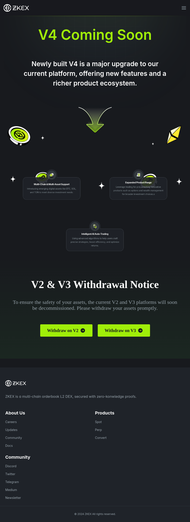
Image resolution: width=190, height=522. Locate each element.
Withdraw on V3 (124, 330)
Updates (11, 430)
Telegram (12, 482)
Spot (98, 422)
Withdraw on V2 (66, 330)
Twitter (10, 474)
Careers (11, 422)
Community (13, 438)
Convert (101, 438)
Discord (10, 466)
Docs (9, 445)
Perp (98, 430)
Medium (11, 490)
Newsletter (13, 498)
